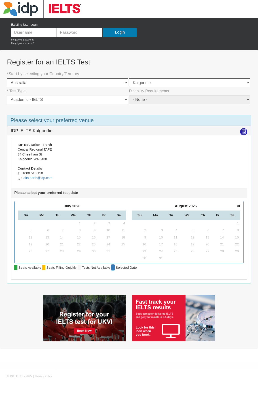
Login (120, 32)
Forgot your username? (22, 43)
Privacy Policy (43, 376)
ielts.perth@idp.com (38, 178)
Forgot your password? (22, 39)
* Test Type (16, 91)
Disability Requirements (149, 91)
